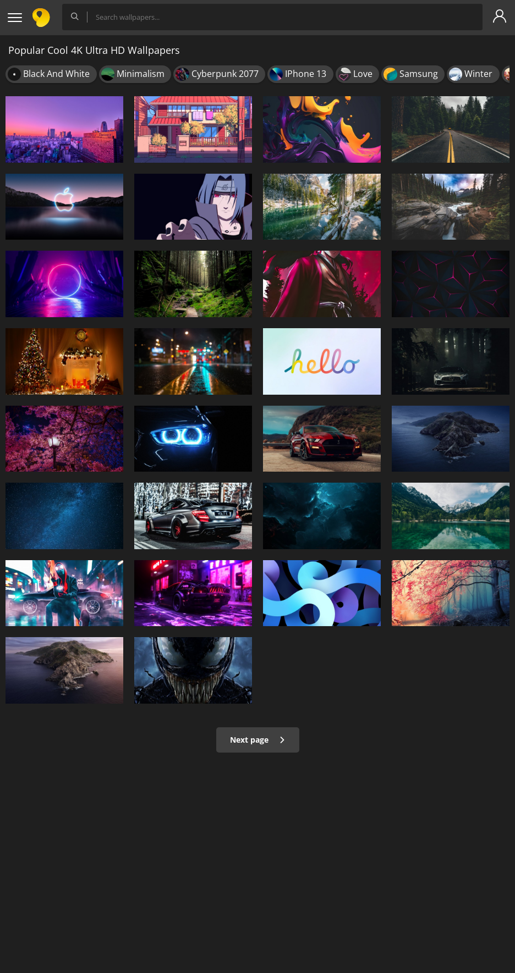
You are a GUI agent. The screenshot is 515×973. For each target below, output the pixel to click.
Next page (258, 739)
